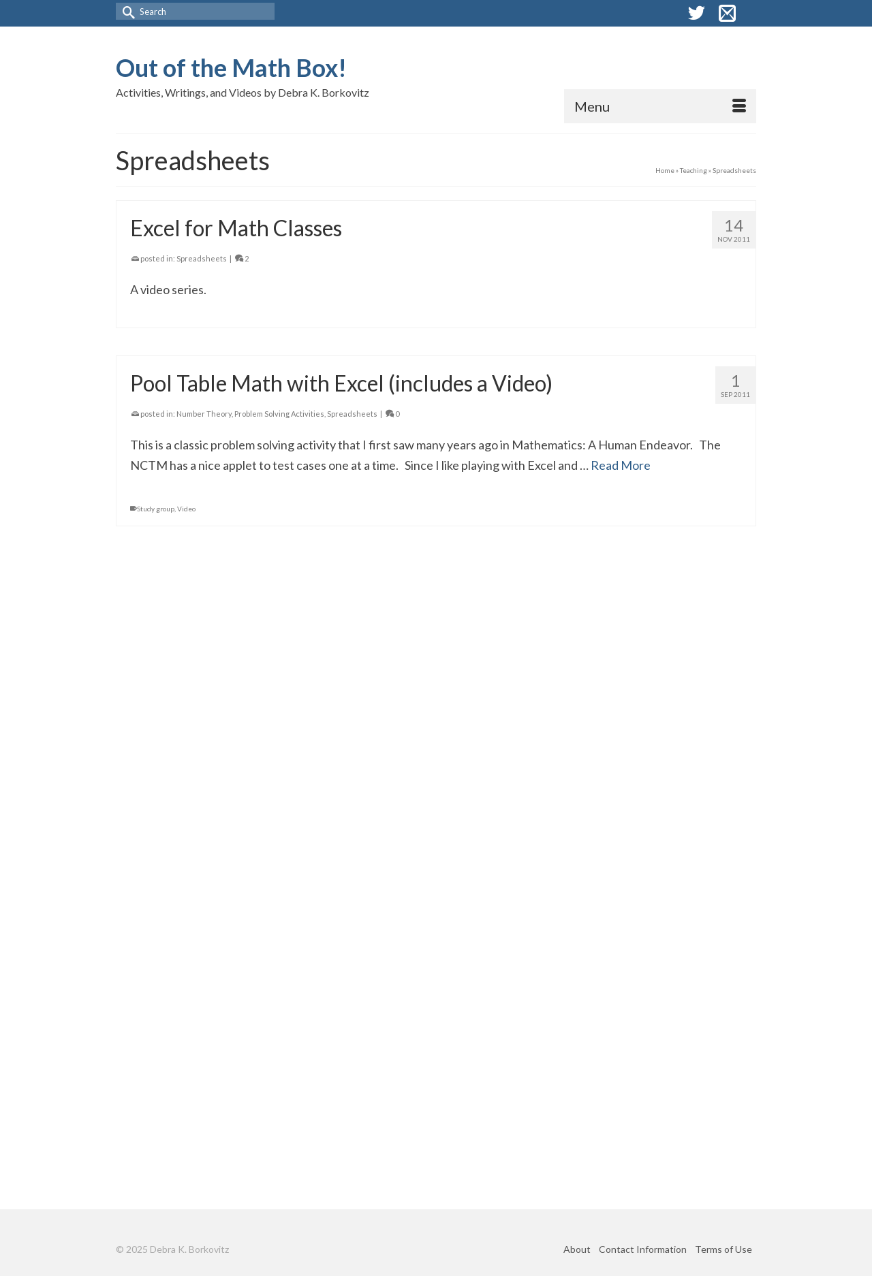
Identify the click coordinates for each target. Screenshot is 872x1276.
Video (186, 509)
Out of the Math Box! (231, 67)
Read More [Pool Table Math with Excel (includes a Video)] (621, 465)
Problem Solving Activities (279, 413)
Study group (155, 509)
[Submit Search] (126, 11)
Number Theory (204, 413)
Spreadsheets (201, 258)
